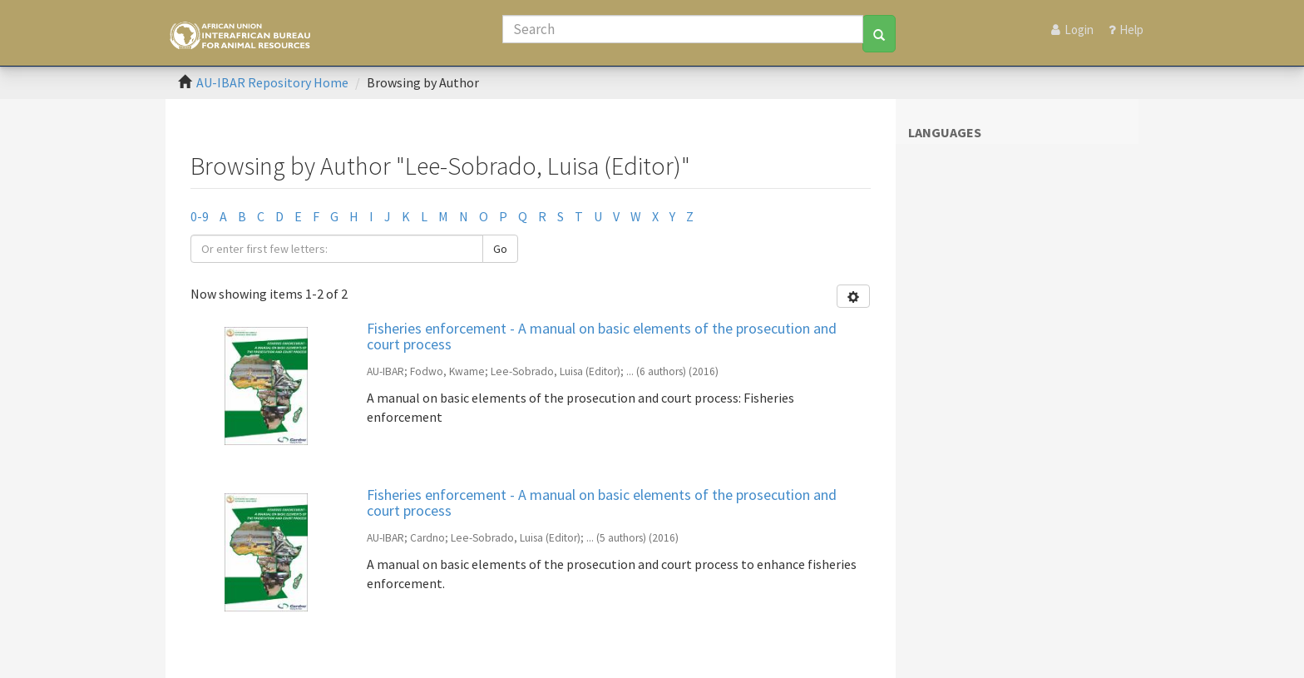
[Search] (682, 29)
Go (500, 248)
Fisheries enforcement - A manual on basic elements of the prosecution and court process (602, 336)
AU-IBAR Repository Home (272, 82)
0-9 (199, 216)
